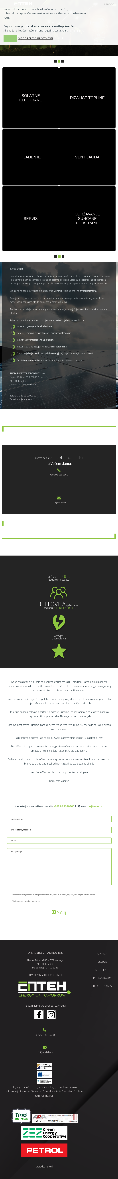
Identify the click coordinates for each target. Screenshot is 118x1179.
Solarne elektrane (30, 97)
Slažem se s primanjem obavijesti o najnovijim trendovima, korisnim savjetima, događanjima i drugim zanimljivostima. (53, 894)
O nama (102, 953)
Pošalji (59, 913)
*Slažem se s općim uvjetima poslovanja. (26, 901)
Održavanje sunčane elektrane (87, 218)
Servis (31, 218)
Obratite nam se (102, 986)
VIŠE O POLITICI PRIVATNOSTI (35, 38)
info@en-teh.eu (24, 399)
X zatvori (108, 4)
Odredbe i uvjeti (44, 1166)
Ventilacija (87, 157)
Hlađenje (31, 157)
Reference (102, 970)
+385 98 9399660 (27, 396)
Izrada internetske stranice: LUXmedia (45, 1006)
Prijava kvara (102, 978)
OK (10, 38)
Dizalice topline (87, 98)
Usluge (102, 962)
